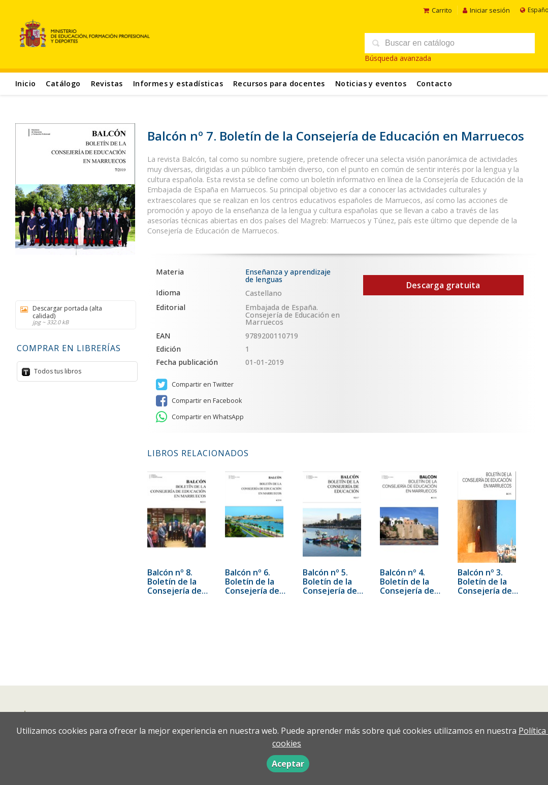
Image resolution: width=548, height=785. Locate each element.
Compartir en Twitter (195, 384)
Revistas (107, 83)
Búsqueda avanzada (398, 58)
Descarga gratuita (443, 285)
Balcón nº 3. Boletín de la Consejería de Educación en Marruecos (485, 591)
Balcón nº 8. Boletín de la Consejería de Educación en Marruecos (174, 591)
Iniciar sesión (486, 10)
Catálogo (63, 83)
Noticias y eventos (370, 83)
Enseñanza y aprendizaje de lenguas (288, 275)
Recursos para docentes (279, 83)
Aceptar (288, 763)
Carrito (437, 10)
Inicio (25, 83)
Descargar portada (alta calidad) (72, 315)
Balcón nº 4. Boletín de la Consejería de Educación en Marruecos (407, 591)
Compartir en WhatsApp (200, 417)
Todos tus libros (57, 371)
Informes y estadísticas (178, 83)
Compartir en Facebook (199, 400)
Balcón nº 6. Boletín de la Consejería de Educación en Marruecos (252, 591)
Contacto (434, 83)
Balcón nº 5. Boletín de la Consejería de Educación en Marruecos (330, 591)
